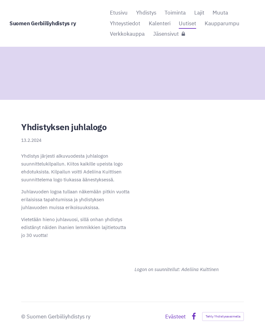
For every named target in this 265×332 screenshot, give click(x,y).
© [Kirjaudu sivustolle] (24, 316)
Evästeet (175, 316)
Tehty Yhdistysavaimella (223, 316)
